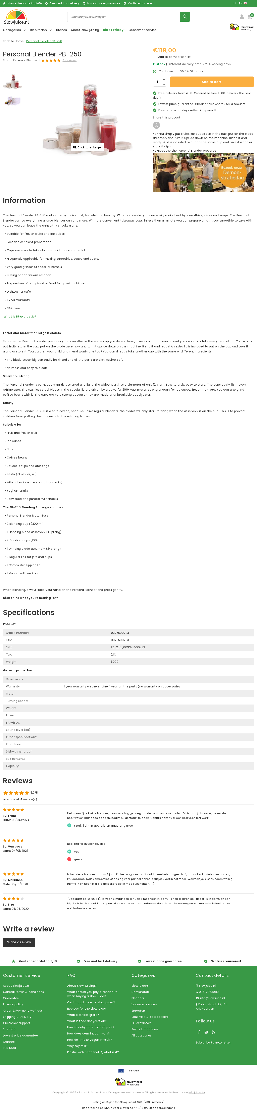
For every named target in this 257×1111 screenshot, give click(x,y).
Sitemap (9, 1029)
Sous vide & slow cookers (150, 1017)
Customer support (16, 1023)
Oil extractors (142, 1023)
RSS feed (9, 1048)
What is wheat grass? (83, 1015)
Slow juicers (140, 986)
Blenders (138, 998)
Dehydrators (141, 992)
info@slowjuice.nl (210, 998)
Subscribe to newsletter (213, 1043)
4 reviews (69, 60)
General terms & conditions (23, 992)
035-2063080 (207, 992)
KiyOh (110, 1102)
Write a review (19, 942)
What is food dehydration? (87, 1021)
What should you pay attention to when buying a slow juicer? (92, 994)
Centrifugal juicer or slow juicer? (91, 1002)
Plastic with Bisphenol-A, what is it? (93, 1052)
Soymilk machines (145, 1029)
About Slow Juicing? (82, 986)
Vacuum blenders (145, 1004)
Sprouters (139, 1011)
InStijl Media (197, 1092)
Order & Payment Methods (23, 1011)
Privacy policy (13, 1004)
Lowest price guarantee (20, 1035)
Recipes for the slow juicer (86, 1009)
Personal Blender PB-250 (44, 41)
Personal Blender (25, 60)
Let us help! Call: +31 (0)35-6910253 (29, 602)
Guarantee (11, 998)
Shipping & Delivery (17, 1017)
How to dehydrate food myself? (90, 1027)
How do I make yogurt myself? (89, 1040)
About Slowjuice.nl (16, 986)
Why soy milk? (77, 1046)
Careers (9, 1042)
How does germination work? (88, 1033)
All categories (142, 1035)
